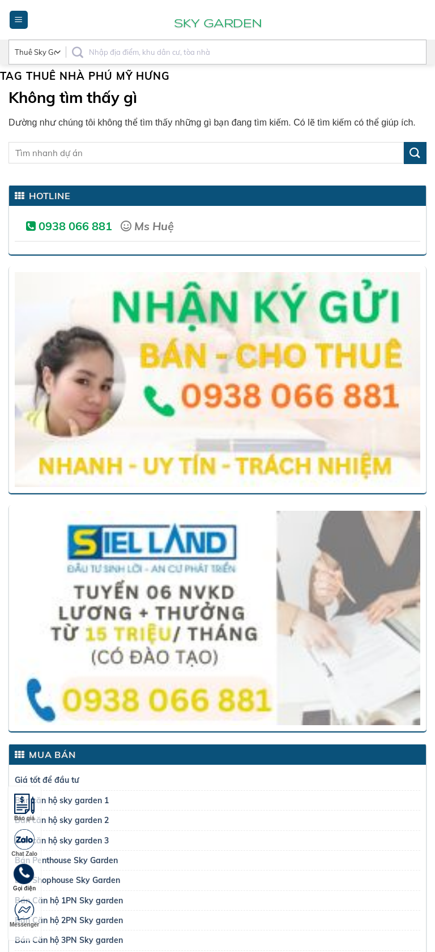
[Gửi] (415, 153)
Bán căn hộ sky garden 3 (62, 840)
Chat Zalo (24, 843)
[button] (19, 20)
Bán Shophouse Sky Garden (67, 880)
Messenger (24, 914)
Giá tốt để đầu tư (47, 780)
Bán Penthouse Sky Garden (66, 860)
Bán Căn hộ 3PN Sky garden (69, 940)
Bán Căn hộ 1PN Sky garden (69, 900)
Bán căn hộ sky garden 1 (62, 800)
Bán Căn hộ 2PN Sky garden (69, 920)
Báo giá (24, 807)
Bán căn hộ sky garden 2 (62, 820)
